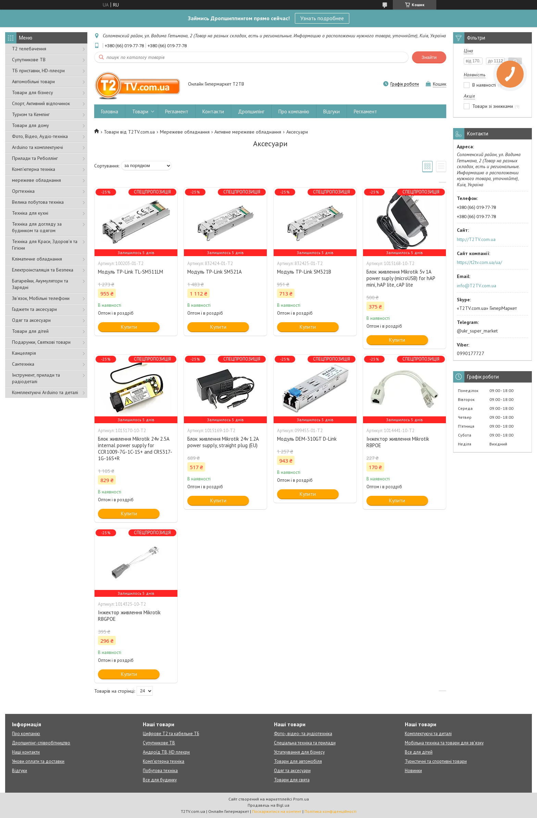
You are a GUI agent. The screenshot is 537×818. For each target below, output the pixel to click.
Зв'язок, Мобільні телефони (41, 298)
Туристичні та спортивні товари (436, 761)
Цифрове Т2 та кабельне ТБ (171, 734)
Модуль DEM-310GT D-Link (307, 439)
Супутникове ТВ (29, 59)
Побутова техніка (160, 770)
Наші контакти (26, 752)
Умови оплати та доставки (38, 761)
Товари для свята (292, 780)
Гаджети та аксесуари (34, 309)
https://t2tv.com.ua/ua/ (479, 262)
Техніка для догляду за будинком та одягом (37, 227)
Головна (109, 111)
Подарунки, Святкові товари (41, 342)
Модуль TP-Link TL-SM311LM (130, 271)
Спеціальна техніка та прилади (305, 743)
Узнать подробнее (322, 18)
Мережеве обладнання (185, 132)
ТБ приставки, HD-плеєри (38, 70)
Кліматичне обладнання (37, 259)
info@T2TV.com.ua (476, 285)
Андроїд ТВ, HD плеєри (166, 752)
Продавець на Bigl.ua (268, 805)
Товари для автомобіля (298, 761)
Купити (129, 327)
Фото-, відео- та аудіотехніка (303, 734)
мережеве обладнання (36, 180)
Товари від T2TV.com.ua (129, 132)
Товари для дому (30, 125)
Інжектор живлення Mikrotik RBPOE (397, 442)
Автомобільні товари (33, 81)
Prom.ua (301, 799)
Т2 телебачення (29, 49)
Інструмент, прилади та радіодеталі (36, 378)
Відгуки (331, 111)
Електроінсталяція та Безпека (42, 270)
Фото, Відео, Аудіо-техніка (40, 136)
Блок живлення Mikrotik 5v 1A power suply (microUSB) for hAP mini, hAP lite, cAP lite (400, 278)
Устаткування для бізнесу (299, 752)
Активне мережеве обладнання (247, 132)
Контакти (213, 111)
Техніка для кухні (30, 213)
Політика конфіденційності (330, 811)
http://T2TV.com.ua (476, 239)
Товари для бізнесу (32, 92)
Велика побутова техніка (38, 202)
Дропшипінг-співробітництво (41, 743)
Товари (140, 111)
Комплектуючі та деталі (428, 734)
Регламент (176, 111)
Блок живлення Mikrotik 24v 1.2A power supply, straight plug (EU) (223, 442)
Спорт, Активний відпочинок (41, 103)
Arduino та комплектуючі (37, 147)
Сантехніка (23, 364)
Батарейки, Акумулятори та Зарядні (40, 284)
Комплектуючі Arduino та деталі (45, 392)
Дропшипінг (251, 111)
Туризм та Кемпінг (31, 114)
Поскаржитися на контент (276, 811)
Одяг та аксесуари (31, 320)
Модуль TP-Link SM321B (304, 271)
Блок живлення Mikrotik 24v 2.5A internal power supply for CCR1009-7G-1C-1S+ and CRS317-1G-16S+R (135, 449)
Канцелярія (24, 353)
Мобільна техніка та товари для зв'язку (444, 743)
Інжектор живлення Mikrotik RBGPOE (129, 615)
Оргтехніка (23, 191)
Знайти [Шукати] (429, 57)
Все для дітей (419, 752)
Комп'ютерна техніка (33, 169)
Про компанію (293, 111)
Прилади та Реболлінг (35, 158)
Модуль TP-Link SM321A (214, 271)
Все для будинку (160, 780)
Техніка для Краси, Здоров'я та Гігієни (44, 244)
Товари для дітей (30, 331)
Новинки (413, 770)
